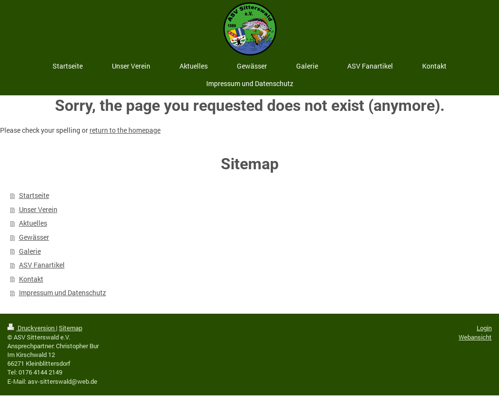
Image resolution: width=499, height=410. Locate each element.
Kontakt (31, 279)
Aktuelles (33, 223)
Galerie (30, 251)
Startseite (34, 195)
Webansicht (475, 337)
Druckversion (31, 327)
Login (484, 327)
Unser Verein (38, 209)
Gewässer (34, 237)
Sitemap (70, 327)
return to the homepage (124, 130)
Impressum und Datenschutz (62, 292)
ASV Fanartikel (42, 264)
